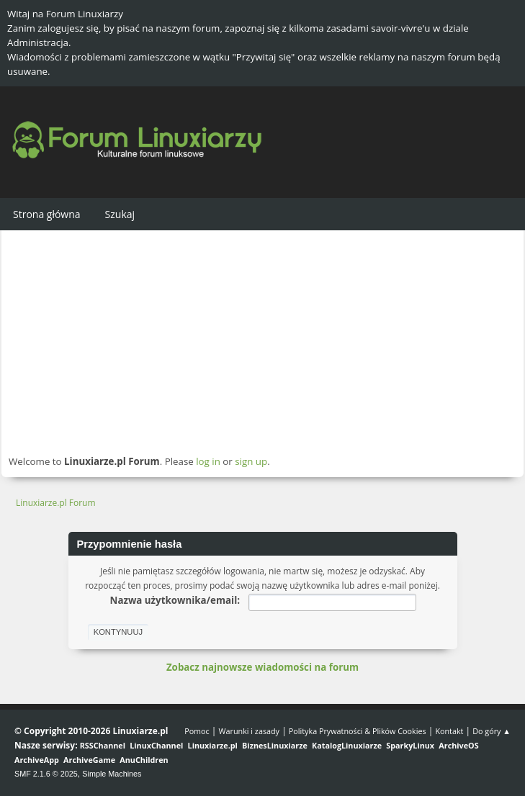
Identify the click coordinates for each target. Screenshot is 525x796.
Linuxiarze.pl (213, 745)
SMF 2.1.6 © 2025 (46, 773)
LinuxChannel (156, 745)
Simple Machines (111, 773)
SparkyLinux (410, 745)
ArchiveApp (36, 759)
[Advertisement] (262, 342)
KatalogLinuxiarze (347, 745)
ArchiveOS (458, 745)
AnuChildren (144, 759)
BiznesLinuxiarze (275, 745)
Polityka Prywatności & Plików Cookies (357, 730)
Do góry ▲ (491, 730)
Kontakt (449, 730)
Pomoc (197, 730)
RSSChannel (102, 745)
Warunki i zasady (249, 730)
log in (208, 461)
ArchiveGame (89, 759)
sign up (251, 461)
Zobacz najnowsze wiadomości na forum (262, 667)
